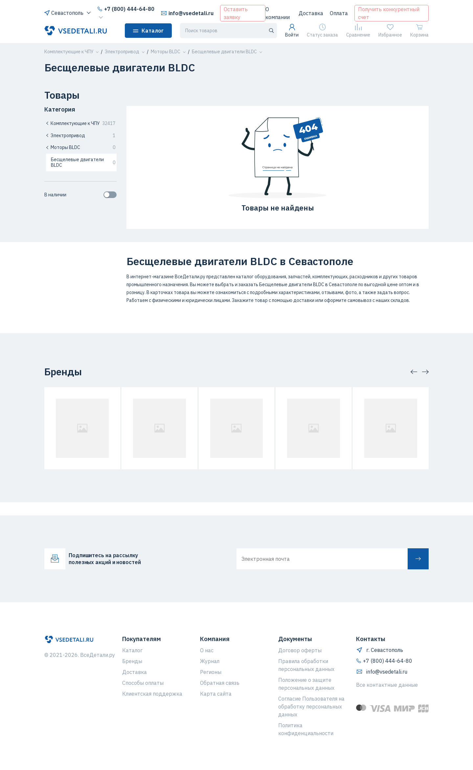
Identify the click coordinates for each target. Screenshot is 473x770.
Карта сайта (216, 693)
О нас (207, 650)
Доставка (311, 13)
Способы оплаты (143, 683)
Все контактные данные (387, 685)
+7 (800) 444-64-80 (125, 9)
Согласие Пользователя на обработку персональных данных (311, 706)
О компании (277, 13)
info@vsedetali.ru (187, 13)
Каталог (148, 30)
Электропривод (80, 135)
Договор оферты (300, 650)
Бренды (132, 661)
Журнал (209, 661)
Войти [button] (292, 31)
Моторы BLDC (80, 147)
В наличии (80, 194)
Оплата (339, 13)
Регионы (210, 672)
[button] (68, 52)
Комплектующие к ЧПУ (80, 123)
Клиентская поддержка (152, 693)
